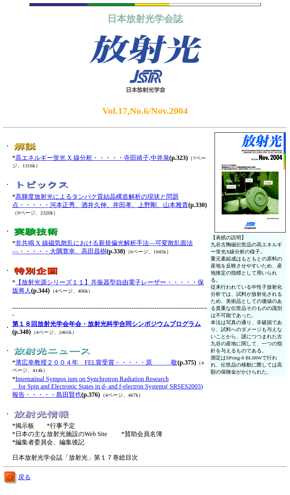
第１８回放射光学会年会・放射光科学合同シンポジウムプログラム (106, 324)
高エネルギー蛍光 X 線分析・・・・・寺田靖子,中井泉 (92, 157)
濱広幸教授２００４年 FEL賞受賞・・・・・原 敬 (96, 362)
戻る (24, 477)
